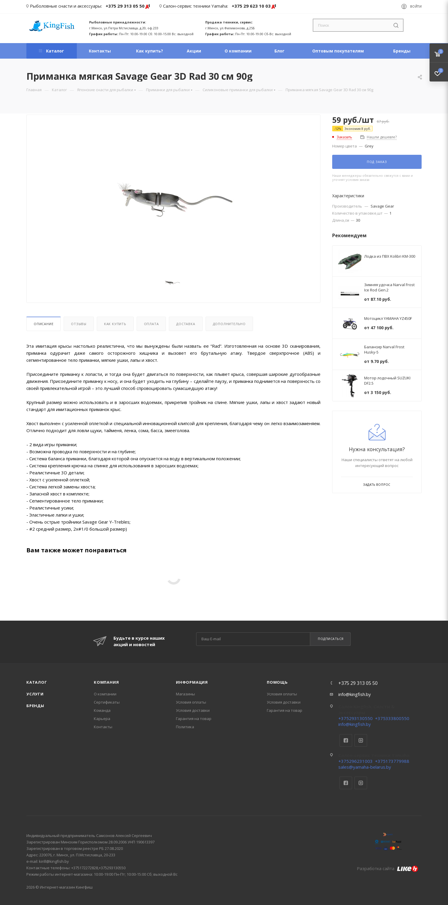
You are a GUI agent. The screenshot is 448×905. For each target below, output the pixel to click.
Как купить (115, 324)
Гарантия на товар (193, 718)
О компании (105, 694)
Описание (43, 324)
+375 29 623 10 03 (254, 6)
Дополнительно (229, 324)
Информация (192, 682)
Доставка (185, 324)
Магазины (185, 694)
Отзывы (78, 324)
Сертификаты (107, 702)
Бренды (35, 705)
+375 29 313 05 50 (128, 6)
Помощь (277, 682)
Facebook (346, 740)
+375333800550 (392, 718)
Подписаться (331, 638)
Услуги (35, 694)
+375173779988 (392, 761)
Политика (185, 726)
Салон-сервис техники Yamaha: (195, 6)
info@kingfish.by (354, 694)
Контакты (103, 726)
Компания (106, 682)
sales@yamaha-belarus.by (364, 767)
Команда (102, 710)
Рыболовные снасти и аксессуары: (66, 6)
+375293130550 (355, 718)
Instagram (360, 740)
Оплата (151, 324)
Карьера (102, 718)
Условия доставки (193, 710)
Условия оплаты (191, 702)
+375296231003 (355, 761)
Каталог (36, 682)
